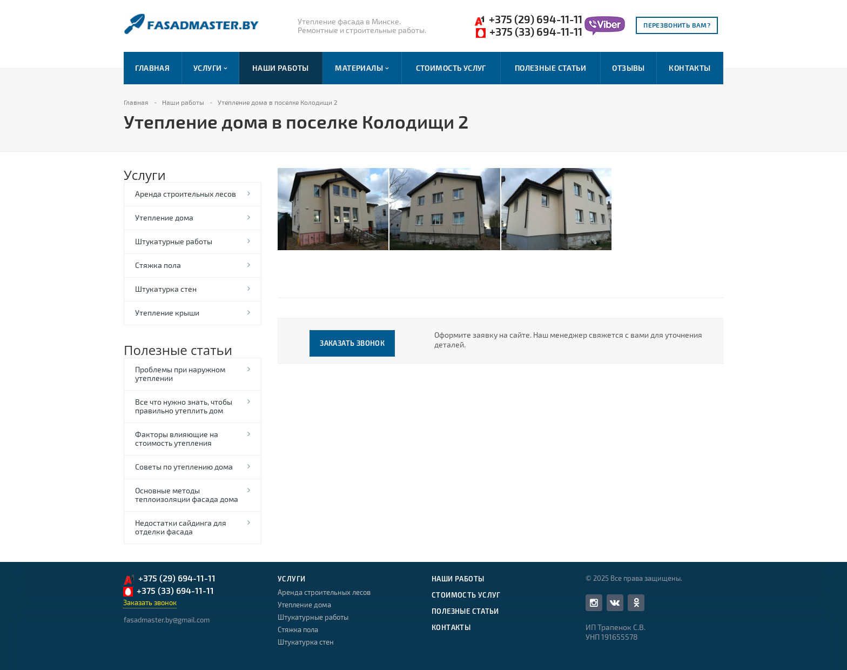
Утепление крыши (167, 312)
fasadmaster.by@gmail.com (167, 619)
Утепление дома (164, 217)
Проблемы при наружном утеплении (180, 374)
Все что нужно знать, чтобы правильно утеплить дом (183, 406)
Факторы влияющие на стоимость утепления (176, 438)
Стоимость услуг (451, 67)
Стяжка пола (158, 265)
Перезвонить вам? (676, 25)
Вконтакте (615, 602)
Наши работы (280, 67)
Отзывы (628, 67)
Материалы (361, 68)
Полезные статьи (550, 67)
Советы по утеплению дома (184, 466)
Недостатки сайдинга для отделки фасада (180, 527)
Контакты (689, 67)
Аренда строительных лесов (185, 193)
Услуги (210, 68)
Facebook (594, 602)
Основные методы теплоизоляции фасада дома (186, 495)
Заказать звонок (352, 343)
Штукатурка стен (166, 288)
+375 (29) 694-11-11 (528, 20)
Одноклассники (636, 602)
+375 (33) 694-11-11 (529, 32)
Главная (152, 67)
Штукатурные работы (173, 241)
